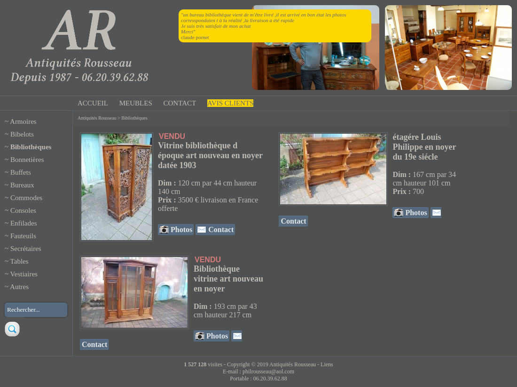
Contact (220, 230)
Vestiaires (24, 274)
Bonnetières (27, 159)
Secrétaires (25, 248)
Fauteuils (23, 236)
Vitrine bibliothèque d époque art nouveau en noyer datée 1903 (210, 155)
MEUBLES (135, 103)
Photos (180, 230)
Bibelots (22, 134)
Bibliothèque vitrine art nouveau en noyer (228, 278)
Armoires (23, 121)
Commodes (26, 198)
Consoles (23, 210)
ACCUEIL (93, 103)
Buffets (20, 172)
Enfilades (23, 223)
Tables (19, 261)
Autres (19, 286)
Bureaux (22, 185)
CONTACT (180, 103)
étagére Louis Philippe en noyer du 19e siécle (424, 146)
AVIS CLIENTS (230, 103)
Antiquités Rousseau (97, 118)
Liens (327, 364)
